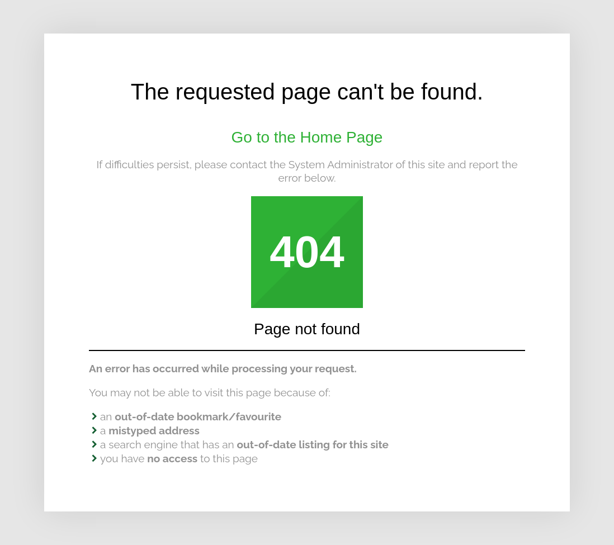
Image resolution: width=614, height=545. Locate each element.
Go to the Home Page (307, 137)
